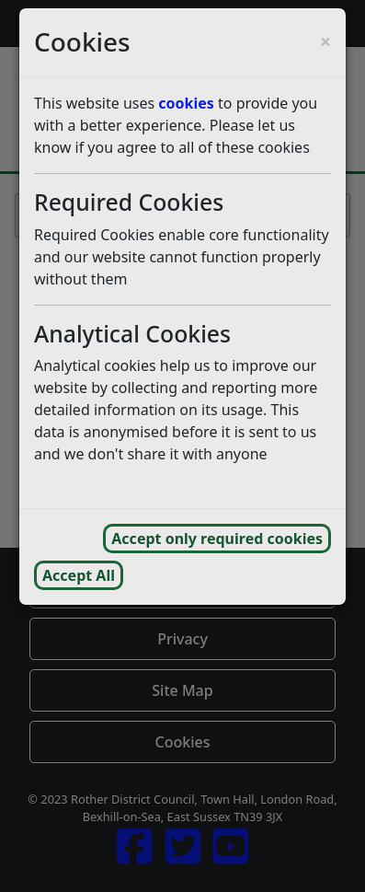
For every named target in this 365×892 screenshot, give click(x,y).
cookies (186, 103)
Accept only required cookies (217, 538)
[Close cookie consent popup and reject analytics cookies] (325, 41)
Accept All (78, 575)
